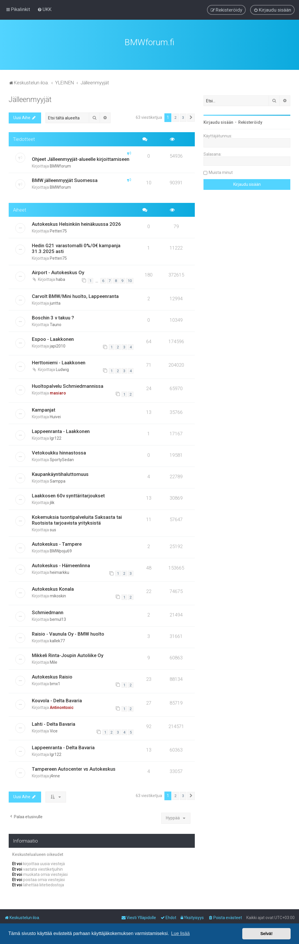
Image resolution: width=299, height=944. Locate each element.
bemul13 (58, 618)
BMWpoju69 (61, 550)
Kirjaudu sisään (218, 121)
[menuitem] (44, 9)
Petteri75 (58, 230)
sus (53, 529)
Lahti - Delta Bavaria (53, 723)
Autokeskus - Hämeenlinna (61, 565)
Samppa (57, 480)
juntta (55, 302)
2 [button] (176, 116)
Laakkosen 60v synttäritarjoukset (68, 495)
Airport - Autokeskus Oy (58, 271)
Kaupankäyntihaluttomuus (60, 473)
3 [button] (183, 116)
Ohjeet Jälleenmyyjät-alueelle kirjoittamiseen (80, 158)
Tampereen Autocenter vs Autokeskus (73, 768)
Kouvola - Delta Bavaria (57, 700)
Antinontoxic (62, 706)
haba (60, 278)
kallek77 (57, 640)
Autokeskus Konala (53, 588)
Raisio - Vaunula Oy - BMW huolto (68, 633)
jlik (52, 501)
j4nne (55, 775)
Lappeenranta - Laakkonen (61, 430)
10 (130, 280)
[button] (191, 117)
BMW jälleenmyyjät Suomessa (65, 179)
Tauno (55, 323)
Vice (54, 730)
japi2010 (57, 345)
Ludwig (62, 368)
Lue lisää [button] (180, 933)
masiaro (58, 392)
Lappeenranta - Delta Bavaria (63, 747)
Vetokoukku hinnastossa (59, 452)
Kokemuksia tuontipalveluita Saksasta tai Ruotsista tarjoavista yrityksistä (77, 519)
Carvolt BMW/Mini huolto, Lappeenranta (75, 295)
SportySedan (62, 458)
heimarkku (59, 571)
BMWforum (60, 165)
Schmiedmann (47, 611)
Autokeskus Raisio (52, 676)
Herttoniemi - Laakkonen (58, 362)
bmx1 (55, 683)
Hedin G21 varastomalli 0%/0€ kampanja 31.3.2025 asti (76, 247)
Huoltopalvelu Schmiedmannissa (67, 385)
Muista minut (221, 171)
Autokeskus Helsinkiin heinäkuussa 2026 (76, 223)
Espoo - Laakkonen (53, 338)
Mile (53, 661)
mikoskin (58, 595)
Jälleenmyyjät (30, 98)
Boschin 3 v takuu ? (53, 317)
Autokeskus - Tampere (57, 543)
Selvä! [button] (266, 933)
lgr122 (55, 437)
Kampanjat (43, 409)
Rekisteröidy (250, 121)
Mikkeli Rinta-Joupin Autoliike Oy (67, 654)
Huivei (55, 416)
